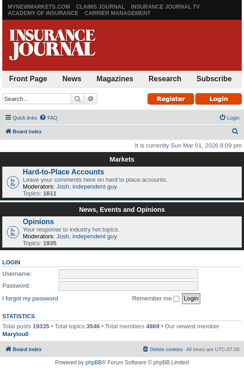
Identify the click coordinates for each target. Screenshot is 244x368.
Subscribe (214, 79)
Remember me (155, 298)
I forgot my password (30, 298)
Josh (62, 186)
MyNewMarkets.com (39, 7)
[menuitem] (48, 117)
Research (164, 79)
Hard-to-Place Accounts (63, 172)
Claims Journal (100, 7)
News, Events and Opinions (122, 209)
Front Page (28, 79)
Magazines (115, 79)
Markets (122, 159)
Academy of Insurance (43, 13)
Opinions (38, 222)
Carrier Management (117, 13)
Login (11, 262)
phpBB (94, 362)
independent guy (94, 186)
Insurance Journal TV (165, 7)
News (71, 79)
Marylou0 (15, 334)
